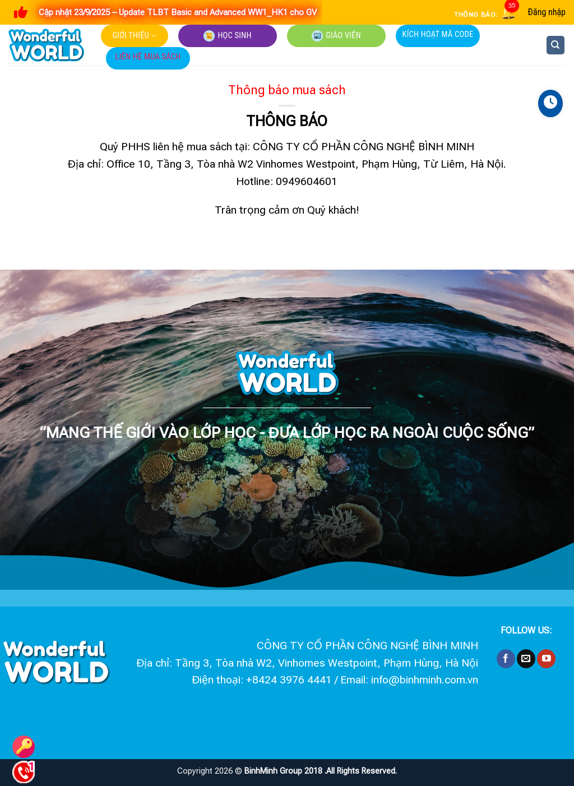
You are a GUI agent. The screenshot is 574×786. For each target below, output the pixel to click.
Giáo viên (336, 35)
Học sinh (227, 35)
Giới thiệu (135, 35)
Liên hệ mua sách (148, 57)
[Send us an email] (526, 658)
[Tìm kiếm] (556, 45)
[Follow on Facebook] (506, 658)
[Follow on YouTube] (546, 658)
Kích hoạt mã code (438, 34)
